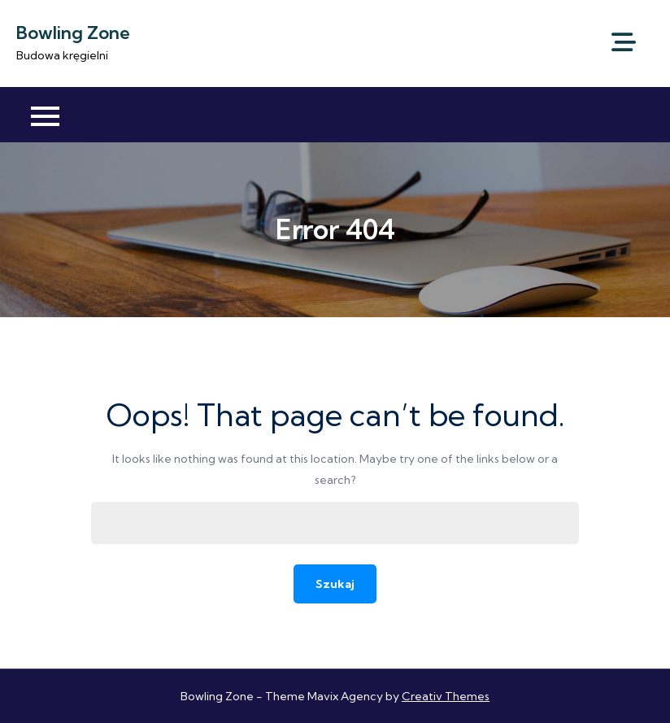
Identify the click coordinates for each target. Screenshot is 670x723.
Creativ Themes (445, 696)
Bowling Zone (73, 32)
